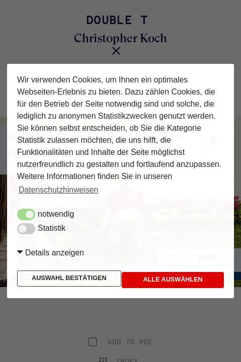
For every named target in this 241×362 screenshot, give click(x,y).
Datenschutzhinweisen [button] (58, 190)
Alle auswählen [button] (165, 280)
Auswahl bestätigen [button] (69, 278)
